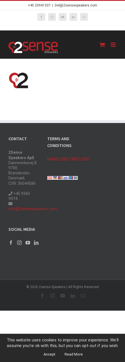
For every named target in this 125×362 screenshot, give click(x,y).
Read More (74, 354)
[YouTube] (28, 242)
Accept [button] (49, 354)
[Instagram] (19, 242)
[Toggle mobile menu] (114, 45)
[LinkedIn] (36, 242)
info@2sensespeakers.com (32, 209)
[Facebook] (11, 242)
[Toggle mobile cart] (102, 45)
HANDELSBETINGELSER (68, 159)
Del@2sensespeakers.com (76, 5)
